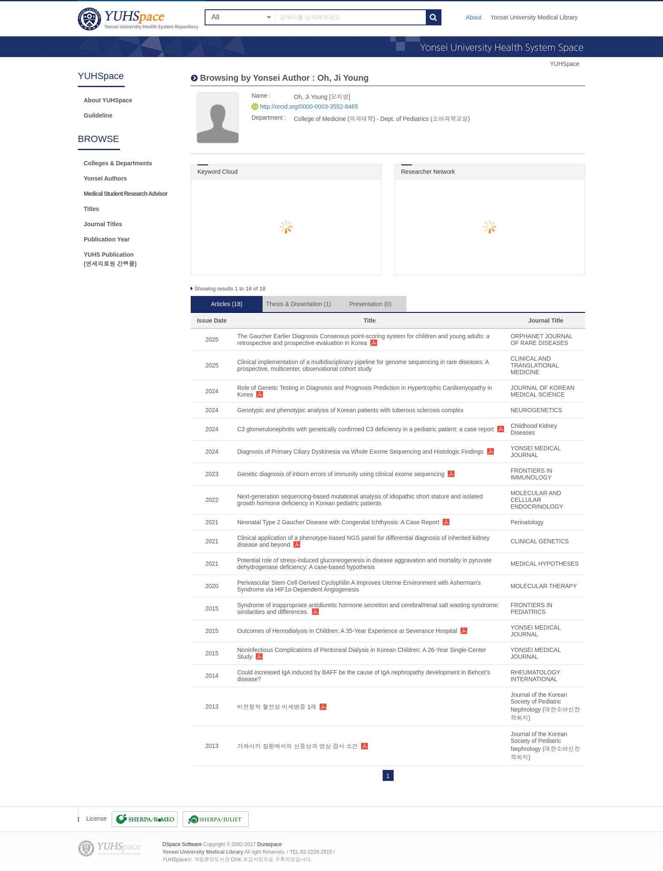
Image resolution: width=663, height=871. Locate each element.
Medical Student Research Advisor (125, 193)
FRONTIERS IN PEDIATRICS (531, 608)
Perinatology (526, 522)
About (474, 17)
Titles (91, 208)
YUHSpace (564, 63)
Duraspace (269, 844)
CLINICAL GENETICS (539, 541)
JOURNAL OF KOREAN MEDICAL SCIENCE (542, 391)
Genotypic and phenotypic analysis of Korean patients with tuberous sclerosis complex (350, 410)
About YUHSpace (108, 100)
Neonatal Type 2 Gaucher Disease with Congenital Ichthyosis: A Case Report (338, 522)
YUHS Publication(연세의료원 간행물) (110, 259)
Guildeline (98, 115)
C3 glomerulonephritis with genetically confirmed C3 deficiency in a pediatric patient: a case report (365, 429)
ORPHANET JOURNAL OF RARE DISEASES (541, 339)
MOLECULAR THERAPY (543, 586)
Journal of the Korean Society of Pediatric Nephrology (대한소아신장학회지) (545, 706)
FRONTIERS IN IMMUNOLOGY (531, 474)
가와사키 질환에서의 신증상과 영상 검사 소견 (297, 746)
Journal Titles (103, 224)
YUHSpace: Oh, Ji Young (139, 19)
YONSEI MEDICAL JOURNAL (535, 451)
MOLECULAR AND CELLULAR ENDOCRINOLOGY (536, 500)
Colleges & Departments (118, 163)
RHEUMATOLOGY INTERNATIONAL (535, 675)
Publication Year (107, 239)
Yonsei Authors (105, 178)
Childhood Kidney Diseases (533, 429)
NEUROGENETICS (536, 410)
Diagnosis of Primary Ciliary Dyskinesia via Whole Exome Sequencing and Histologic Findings (360, 451)
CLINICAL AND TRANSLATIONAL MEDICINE (534, 365)
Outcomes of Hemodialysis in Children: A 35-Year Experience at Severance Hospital (347, 630)
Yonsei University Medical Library (534, 17)
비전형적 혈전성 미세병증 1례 (276, 707)
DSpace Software (182, 844)
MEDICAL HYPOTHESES (544, 563)
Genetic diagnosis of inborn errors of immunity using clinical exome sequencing (340, 474)
